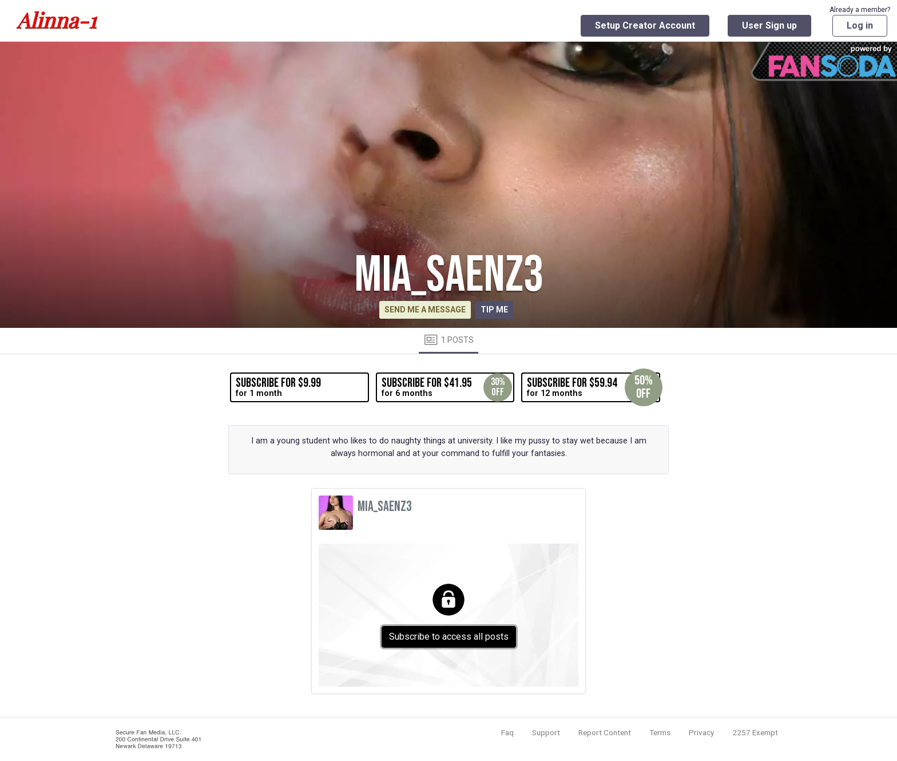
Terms (659, 732)
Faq (507, 732)
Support (546, 732)
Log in (860, 25)
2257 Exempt (755, 732)
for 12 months (593, 387)
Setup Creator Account (645, 25)
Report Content (604, 732)
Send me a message (425, 309)
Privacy (701, 732)
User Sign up (769, 25)
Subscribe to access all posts (449, 636)
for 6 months (447, 387)
